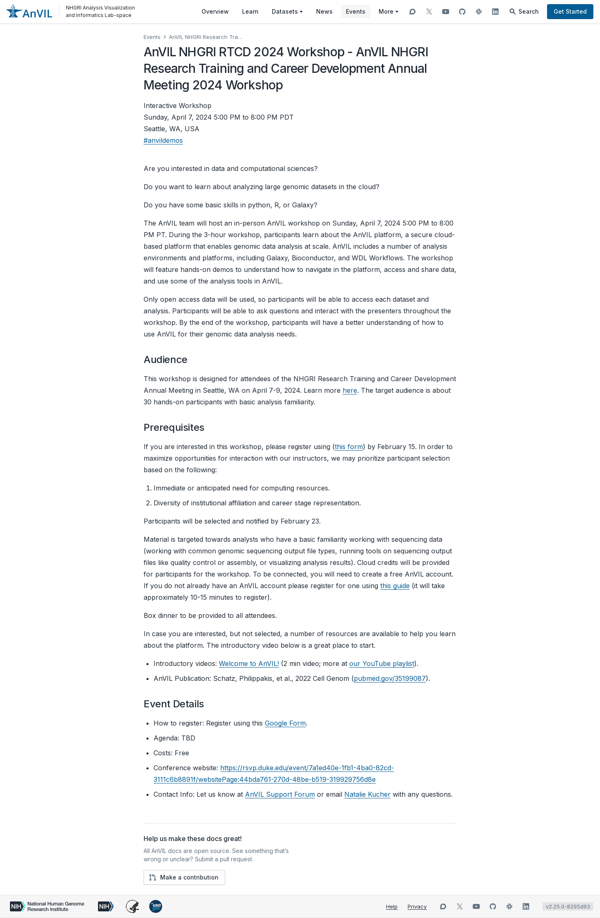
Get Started (570, 11)
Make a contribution (183, 877)
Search (524, 11)
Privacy (417, 906)
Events (152, 37)
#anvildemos (163, 140)
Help (392, 906)
